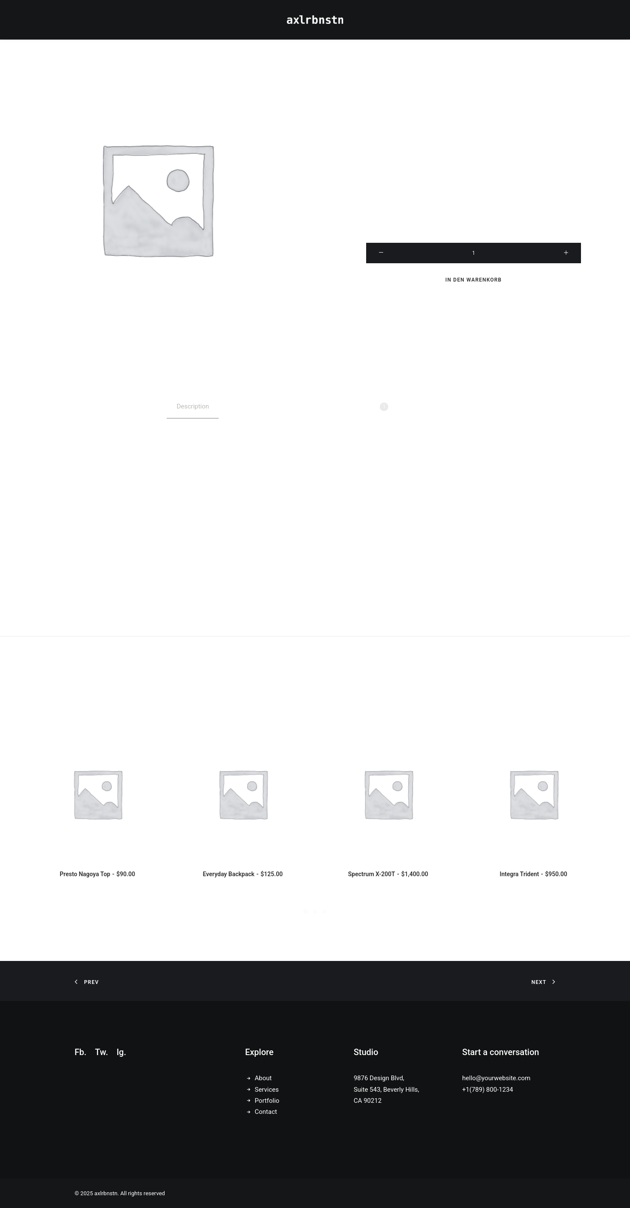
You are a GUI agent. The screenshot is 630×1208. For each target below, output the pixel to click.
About (263, 1078)
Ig (120, 1052)
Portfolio (267, 1100)
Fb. (81, 1052)
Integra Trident (533, 874)
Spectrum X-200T (388, 874)
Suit (524, 170)
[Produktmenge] (473, 253)
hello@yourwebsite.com (496, 1078)
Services (267, 1089)
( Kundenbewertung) (489, 96)
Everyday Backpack (243, 874)
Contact (266, 1112)
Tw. (101, 1052)
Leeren (473, 228)
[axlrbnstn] (315, 19)
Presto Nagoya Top (97, 874)
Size (474, 196)
